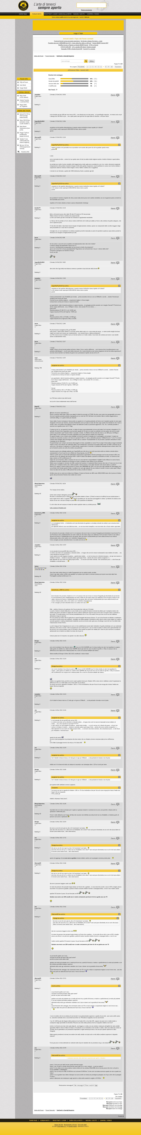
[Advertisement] (78, 25)
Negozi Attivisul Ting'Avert (23, 105)
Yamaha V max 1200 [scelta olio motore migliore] (24, 140)
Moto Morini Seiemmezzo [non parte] (25, 128)
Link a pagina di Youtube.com (58, 508)
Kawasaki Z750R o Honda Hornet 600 (71, 49)
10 (111, 67)
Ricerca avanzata (86, 10)
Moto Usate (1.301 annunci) (24, 96)
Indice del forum (38, 56)
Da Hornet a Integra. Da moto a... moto (91, 41)
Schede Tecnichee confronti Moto (24, 101)
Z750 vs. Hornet (93, 45)
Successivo (118, 67)
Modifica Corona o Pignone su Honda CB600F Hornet (73, 45)
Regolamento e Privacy (70, 1125)
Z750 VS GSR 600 (66, 47)
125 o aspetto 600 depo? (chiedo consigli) (84, 47)
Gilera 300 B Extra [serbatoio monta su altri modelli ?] (25, 121)
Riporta (113, 95)
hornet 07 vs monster (89, 49)
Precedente (81, 67)
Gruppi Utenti (23, 88)
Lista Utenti (23, 85)
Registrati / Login (50, 14)
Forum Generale (50, 56)
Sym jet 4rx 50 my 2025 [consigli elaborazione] (25, 115)
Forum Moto (36, 14)
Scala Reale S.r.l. (62, 1126)
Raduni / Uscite (79, 14)
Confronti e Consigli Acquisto (65, 56)
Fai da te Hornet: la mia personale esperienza (67, 41)
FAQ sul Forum (24, 82)
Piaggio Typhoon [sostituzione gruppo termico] (24, 134)
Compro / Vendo (93, 14)
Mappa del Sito (59, 1125)
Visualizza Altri (25, 152)
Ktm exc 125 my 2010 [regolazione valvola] (25, 146)
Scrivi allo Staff (82, 1125)
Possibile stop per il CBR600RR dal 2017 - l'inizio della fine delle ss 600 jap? (69, 43)
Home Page (23, 14)
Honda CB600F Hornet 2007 (100, 43)
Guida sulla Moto (64, 14)
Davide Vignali (73, 1126)
